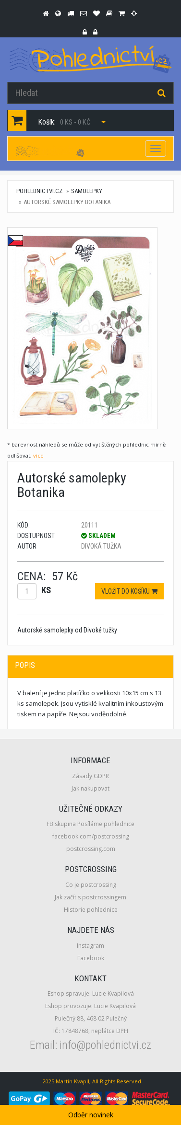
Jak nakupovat (90, 788)
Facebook (90, 958)
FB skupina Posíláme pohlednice (90, 824)
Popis (25, 665)
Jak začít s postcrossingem (90, 897)
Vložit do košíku (129, 591)
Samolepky (86, 191)
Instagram (90, 945)
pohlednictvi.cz (39, 191)
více (38, 455)
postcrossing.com (90, 849)
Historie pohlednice (91, 910)
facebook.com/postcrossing (90, 836)
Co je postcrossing (90, 885)
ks (46, 590)
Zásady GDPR (90, 776)
